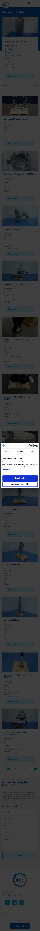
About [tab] (33, 451)
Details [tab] (20, 451)
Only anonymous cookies (20, 484)
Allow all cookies (20, 478)
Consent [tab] (7, 451)
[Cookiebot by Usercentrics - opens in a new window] (29, 445)
